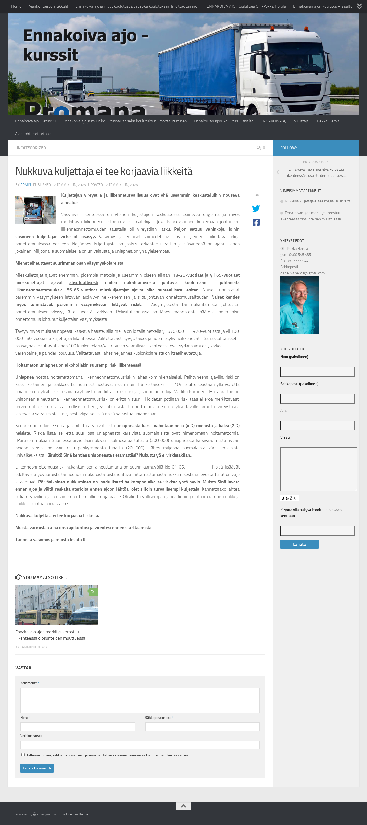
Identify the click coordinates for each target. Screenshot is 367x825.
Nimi (25, 718)
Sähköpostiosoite (159, 718)
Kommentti (30, 683)
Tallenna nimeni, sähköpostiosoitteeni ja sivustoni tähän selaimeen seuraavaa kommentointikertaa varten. (108, 755)
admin (25, 185)
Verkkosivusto (31, 736)
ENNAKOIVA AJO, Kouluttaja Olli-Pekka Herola (246, 6)
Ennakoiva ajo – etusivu (35, 121)
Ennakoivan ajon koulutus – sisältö (322, 6)
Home (16, 6)
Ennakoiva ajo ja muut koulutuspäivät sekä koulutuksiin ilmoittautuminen (137, 6)
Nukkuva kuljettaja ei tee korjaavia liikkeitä (317, 201)
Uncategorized (30, 147)
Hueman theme (77, 814)
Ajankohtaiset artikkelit (48, 6)
